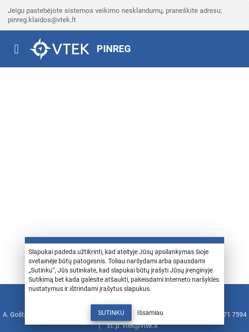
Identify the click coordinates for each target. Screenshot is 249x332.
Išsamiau (150, 312)
